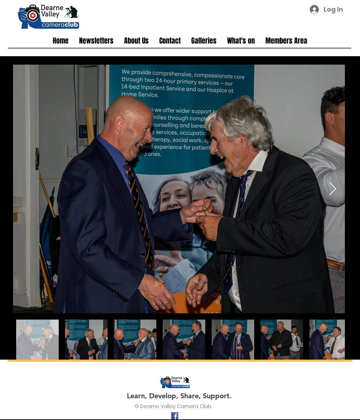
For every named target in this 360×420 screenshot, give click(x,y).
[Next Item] (333, 189)
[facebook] (174, 415)
